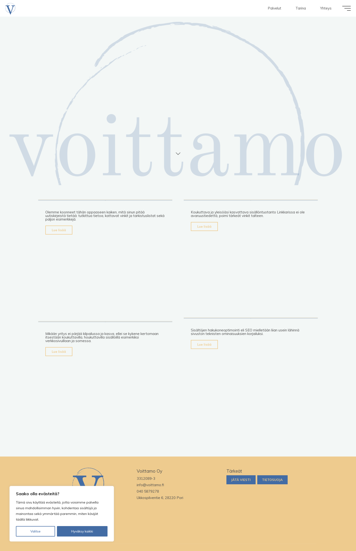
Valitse (35, 531)
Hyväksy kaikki (82, 531)
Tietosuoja (272, 480)
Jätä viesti (241, 480)
